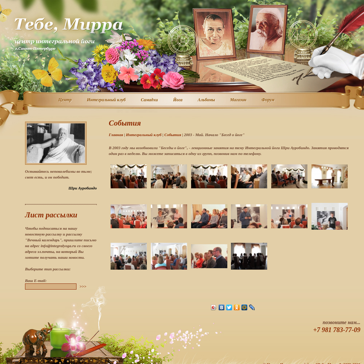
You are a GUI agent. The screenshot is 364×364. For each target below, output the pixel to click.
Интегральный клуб (106, 100)
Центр (65, 100)
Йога (178, 100)
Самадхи (149, 100)
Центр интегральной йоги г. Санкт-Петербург (68, 34)
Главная (116, 134)
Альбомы (206, 100)
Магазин (239, 100)
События (172, 134)
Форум (268, 100)
